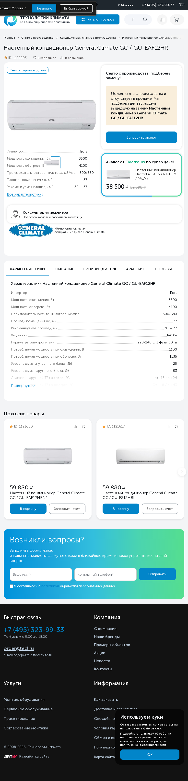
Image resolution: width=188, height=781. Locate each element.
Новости (102, 661)
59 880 (21, 487)
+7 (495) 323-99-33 (157, 5)
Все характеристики (24, 194)
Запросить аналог (141, 137)
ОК (150, 755)
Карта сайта (104, 757)
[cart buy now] (177, 19)
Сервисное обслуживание (28, 709)
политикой (50, 586)
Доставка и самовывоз (115, 709)
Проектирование (19, 718)
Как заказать (106, 699)
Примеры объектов (112, 644)
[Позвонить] (179, 5)
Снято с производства (28, 70)
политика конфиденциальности (143, 745)
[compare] (162, 19)
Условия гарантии (110, 728)
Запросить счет (67, 509)
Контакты (103, 669)
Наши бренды (107, 636)
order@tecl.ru (19, 648)
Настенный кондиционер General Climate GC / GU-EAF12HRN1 (47, 495)
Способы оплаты (110, 718)
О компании (105, 628)
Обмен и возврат (110, 737)
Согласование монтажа (26, 728)
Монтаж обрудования (24, 699)
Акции (99, 652)
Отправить (157, 574)
